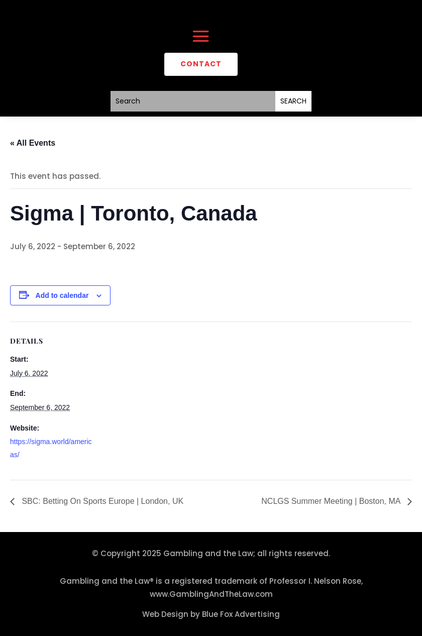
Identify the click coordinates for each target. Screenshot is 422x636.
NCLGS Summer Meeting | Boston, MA (331, 501)
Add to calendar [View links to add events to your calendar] (62, 295)
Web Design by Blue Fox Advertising (211, 614)
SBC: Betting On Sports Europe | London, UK (101, 501)
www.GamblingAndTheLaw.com (211, 594)
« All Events (32, 143)
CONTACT (201, 64)
